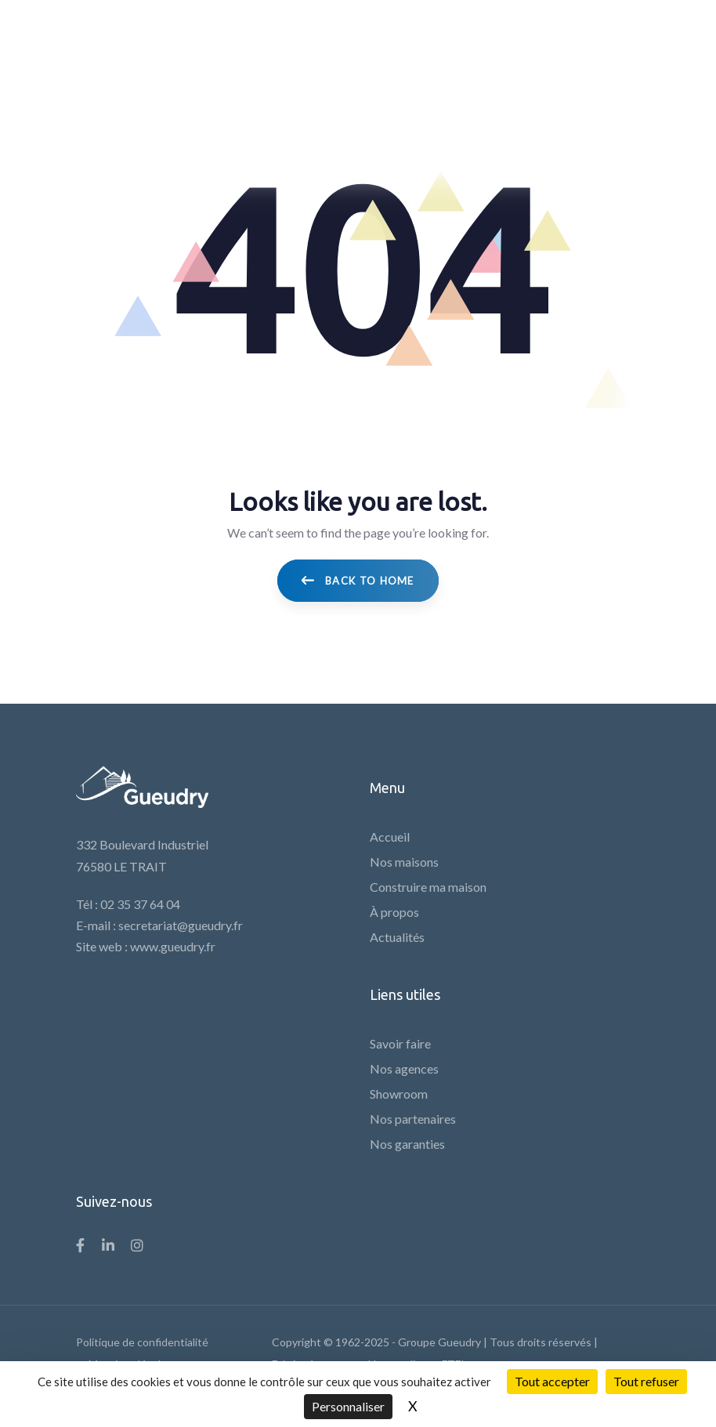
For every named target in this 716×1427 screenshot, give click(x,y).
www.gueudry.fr (172, 946)
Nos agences (404, 1068)
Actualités (397, 936)
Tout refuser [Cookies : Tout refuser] (646, 1381)
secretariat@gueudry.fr (180, 925)
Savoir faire (400, 1043)
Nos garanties (407, 1143)
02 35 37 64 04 (140, 903)
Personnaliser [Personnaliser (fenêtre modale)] (348, 1406)
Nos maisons (404, 861)
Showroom (399, 1093)
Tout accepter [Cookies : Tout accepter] (552, 1381)
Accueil (390, 836)
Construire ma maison (428, 886)
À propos (394, 911)
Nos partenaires (413, 1118)
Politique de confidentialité (142, 1342)
